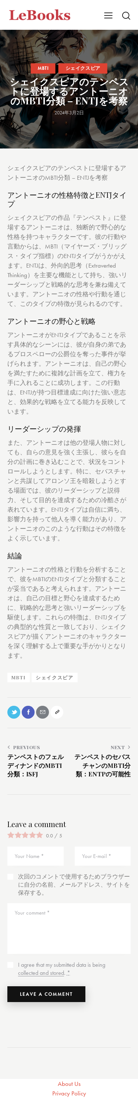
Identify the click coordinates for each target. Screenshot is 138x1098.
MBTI (43, 68)
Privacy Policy (69, 1093)
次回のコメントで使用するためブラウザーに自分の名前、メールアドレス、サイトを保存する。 (74, 885)
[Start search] (126, 15)
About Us (69, 1084)
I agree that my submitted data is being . (61, 969)
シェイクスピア (83, 68)
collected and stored (41, 973)
